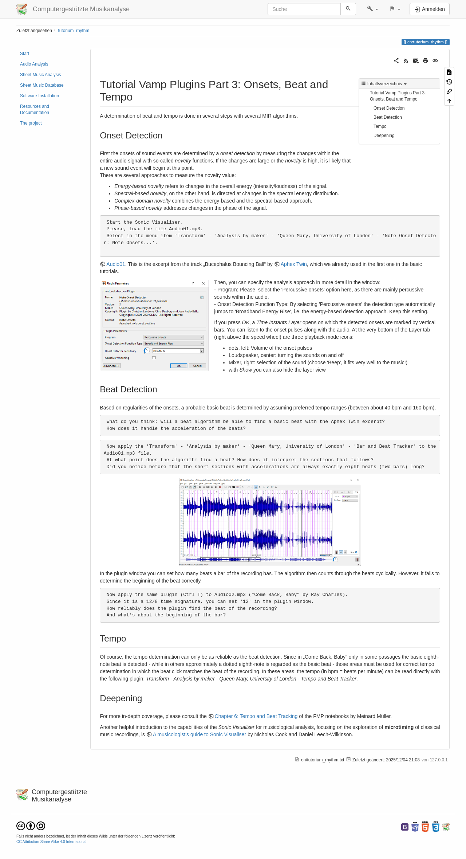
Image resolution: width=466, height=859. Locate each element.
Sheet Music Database (42, 85)
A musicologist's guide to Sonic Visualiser (199, 734)
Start (24, 53)
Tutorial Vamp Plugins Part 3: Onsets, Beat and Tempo (398, 96)
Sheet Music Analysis (40, 74)
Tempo (380, 126)
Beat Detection (388, 117)
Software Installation (39, 95)
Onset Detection (389, 108)
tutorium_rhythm (73, 30)
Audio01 (115, 264)
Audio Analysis (34, 64)
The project (31, 123)
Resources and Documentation (34, 109)
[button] (373, 9)
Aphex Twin (294, 264)
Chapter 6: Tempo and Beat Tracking (256, 716)
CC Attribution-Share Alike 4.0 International (51, 842)
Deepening (384, 135)
